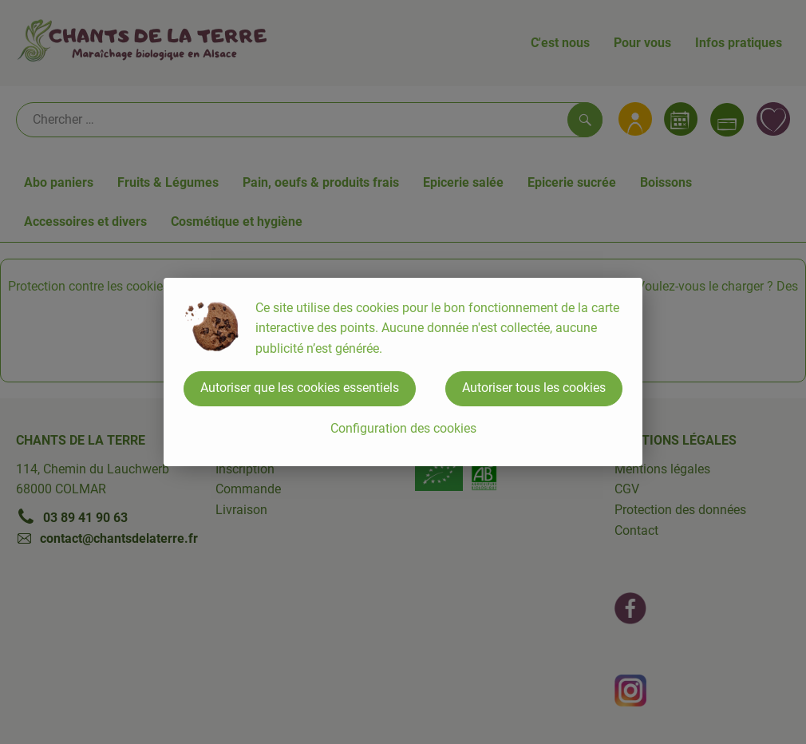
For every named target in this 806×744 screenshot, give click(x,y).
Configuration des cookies (403, 428)
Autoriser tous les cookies (534, 387)
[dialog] (403, 372)
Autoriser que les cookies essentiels (299, 387)
